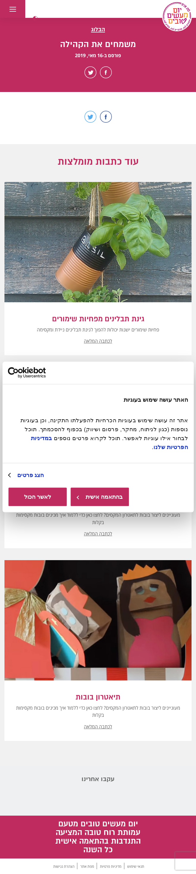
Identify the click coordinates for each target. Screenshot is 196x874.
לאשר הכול (37, 496)
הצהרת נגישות (63, 866)
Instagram (129, 798)
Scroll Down (98, 137)
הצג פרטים (30, 475)
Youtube (108, 798)
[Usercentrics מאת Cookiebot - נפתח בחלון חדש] (34, 372)
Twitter (90, 72)
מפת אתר (87, 866)
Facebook (106, 72)
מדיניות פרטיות (110, 866)
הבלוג (98, 29)
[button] (35, 18)
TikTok (67, 798)
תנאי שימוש (135, 866)
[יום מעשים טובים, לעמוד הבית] (177, 16)
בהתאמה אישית (100, 496)
